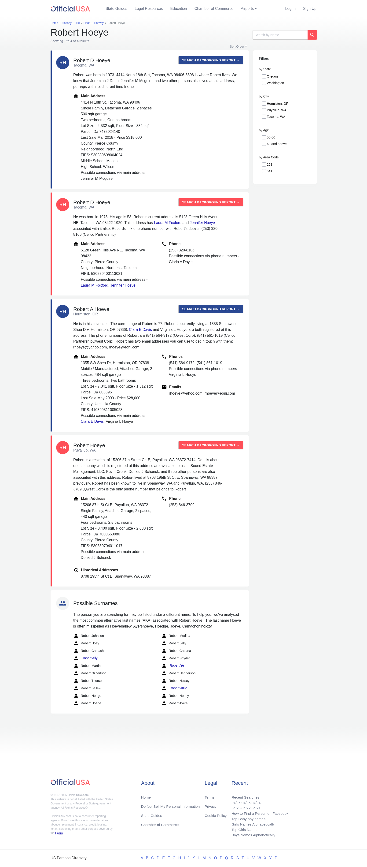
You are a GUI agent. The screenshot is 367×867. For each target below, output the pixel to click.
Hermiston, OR (278, 103)
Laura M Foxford (167, 223)
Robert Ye (172, 666)
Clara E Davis (140, 330)
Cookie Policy (215, 814)
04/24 (255, 801)
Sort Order (237, 46)
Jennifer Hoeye (202, 223)
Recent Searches (244, 795)
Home (146, 795)
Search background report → (211, 60)
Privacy (210, 805)
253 (269, 164)
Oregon (272, 76)
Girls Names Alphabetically (252, 824)
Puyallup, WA (276, 110)
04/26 (234, 801)
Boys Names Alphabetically (252, 835)
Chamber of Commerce (214, 9)
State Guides (116, 9)
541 (269, 171)
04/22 (244, 807)
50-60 (271, 137)
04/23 (234, 807)
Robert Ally (85, 658)
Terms (209, 795)
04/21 (255, 807)
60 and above (277, 144)
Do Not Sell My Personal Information (171, 805)
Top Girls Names (243, 829)
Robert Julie (174, 688)
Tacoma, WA (276, 117)
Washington (275, 83)
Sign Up (309, 9)
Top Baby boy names (247, 818)
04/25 (244, 801)
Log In (290, 9)
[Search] (280, 35)
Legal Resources (149, 9)
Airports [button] (247, 9)
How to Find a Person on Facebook (259, 812)
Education (178, 9)
